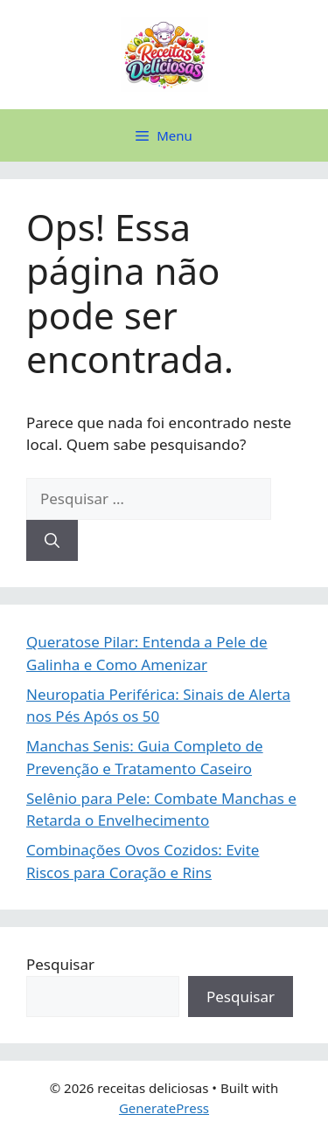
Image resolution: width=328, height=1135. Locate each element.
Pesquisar (60, 964)
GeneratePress (164, 1108)
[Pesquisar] (52, 541)
